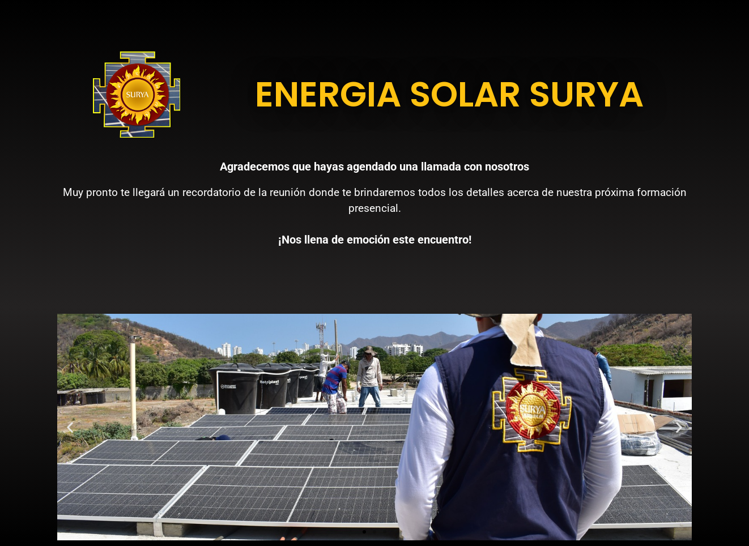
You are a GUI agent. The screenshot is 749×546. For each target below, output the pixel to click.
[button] (70, 427)
